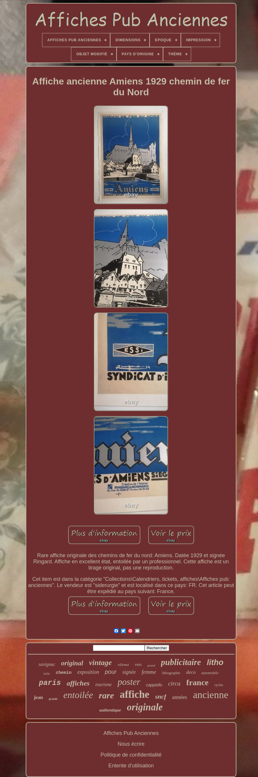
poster (128, 682)
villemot (123, 665)
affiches (78, 683)
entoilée (78, 695)
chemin (64, 672)
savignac (47, 664)
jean (38, 697)
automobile (210, 673)
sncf (160, 696)
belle (47, 673)
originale (145, 707)
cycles (218, 685)
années (179, 697)
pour (111, 672)
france (197, 682)
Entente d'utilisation (131, 766)
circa (174, 683)
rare (106, 695)
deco (190, 672)
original (72, 663)
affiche (134, 694)
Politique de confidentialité (131, 755)
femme (149, 672)
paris (50, 683)
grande (53, 698)
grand (151, 665)
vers (138, 664)
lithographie (171, 673)
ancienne (210, 694)
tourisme (103, 684)
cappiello (154, 685)
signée (129, 672)
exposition (88, 672)
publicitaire (181, 662)
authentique (110, 710)
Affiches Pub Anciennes (131, 733)
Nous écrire (130, 744)
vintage (100, 662)
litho (215, 662)
